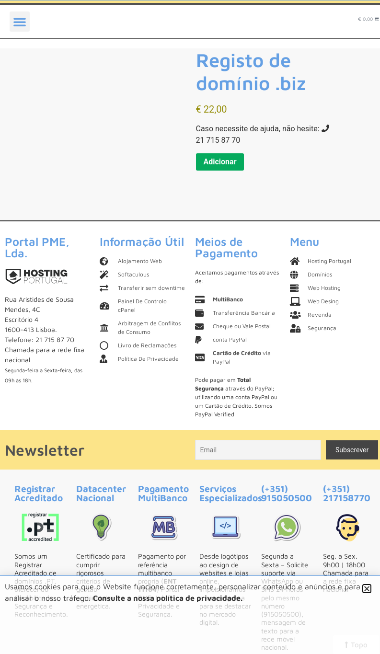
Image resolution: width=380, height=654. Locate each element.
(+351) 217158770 (346, 493)
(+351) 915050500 (286, 493)
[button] (20, 21)
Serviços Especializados (230, 493)
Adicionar (220, 161)
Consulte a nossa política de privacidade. (167, 598)
